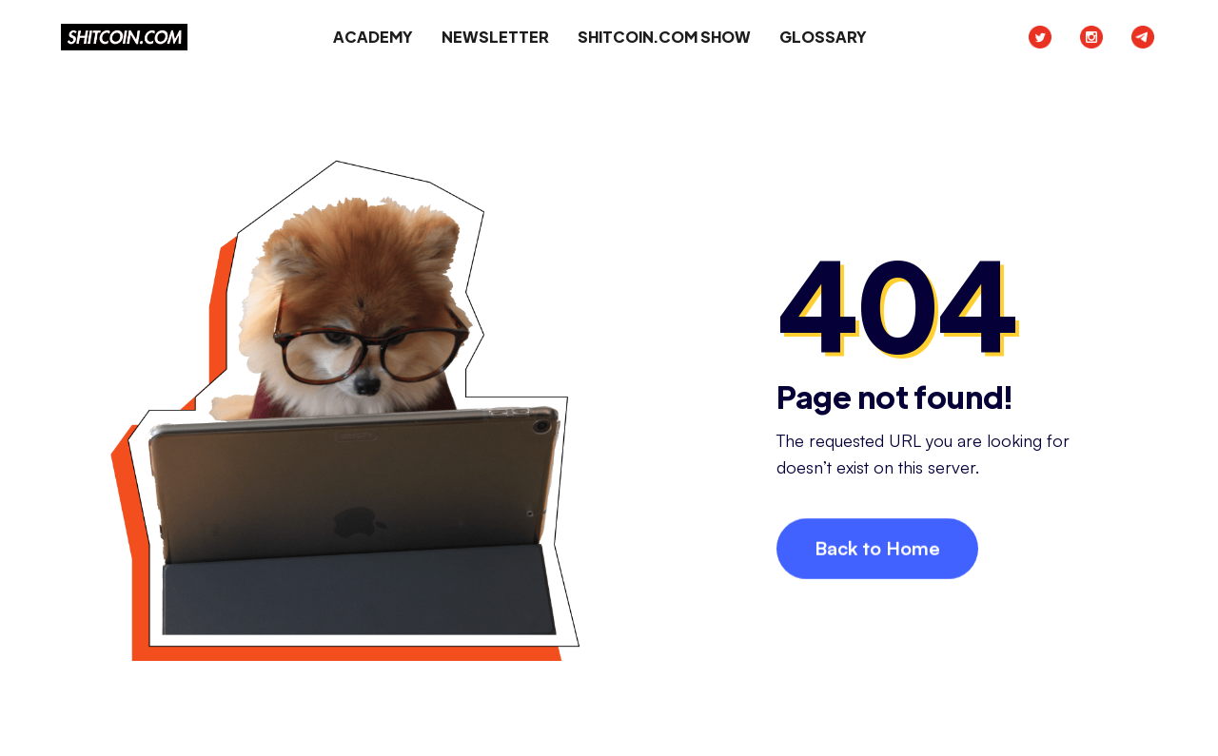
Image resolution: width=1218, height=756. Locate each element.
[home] (124, 37)
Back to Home (877, 549)
